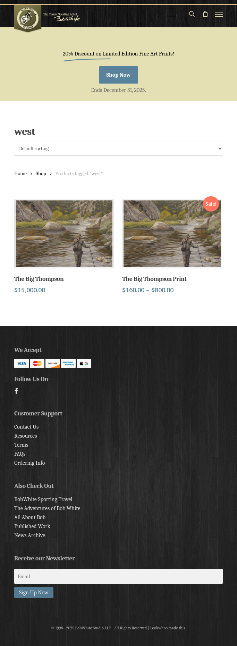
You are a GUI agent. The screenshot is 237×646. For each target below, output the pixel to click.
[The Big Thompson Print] (172, 233)
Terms (21, 445)
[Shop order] (118, 148)
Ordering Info (29, 463)
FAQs (19, 454)
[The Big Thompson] (64, 233)
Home (20, 173)
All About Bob (29, 517)
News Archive (29, 535)
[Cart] (205, 14)
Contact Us (26, 427)
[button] (219, 13)
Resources (25, 436)
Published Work (32, 526)
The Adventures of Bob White (47, 508)
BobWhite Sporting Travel (43, 499)
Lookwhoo (159, 628)
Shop (41, 173)
